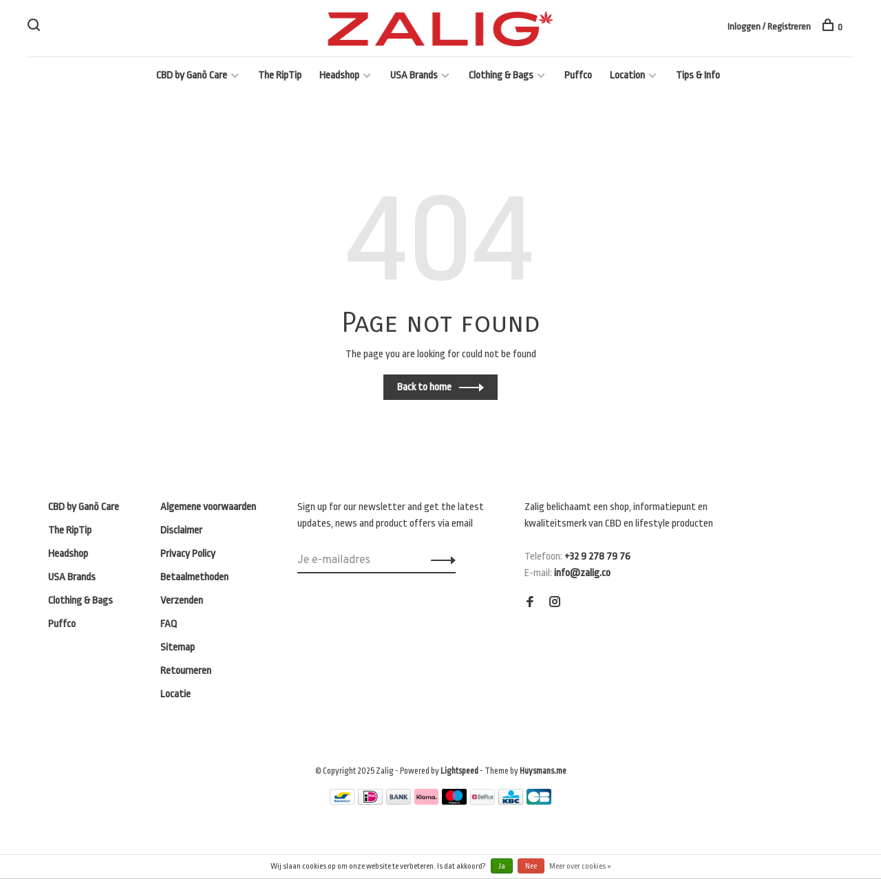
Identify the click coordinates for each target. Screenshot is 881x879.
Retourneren (185, 671)
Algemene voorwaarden (208, 507)
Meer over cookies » (580, 866)
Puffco (578, 75)
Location (627, 75)
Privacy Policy (187, 554)
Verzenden (181, 600)
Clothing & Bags (501, 75)
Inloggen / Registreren (769, 26)
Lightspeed (459, 771)
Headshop (339, 75)
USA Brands (414, 75)
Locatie (175, 694)
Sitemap (177, 647)
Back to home (424, 387)
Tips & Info (698, 75)
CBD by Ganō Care (191, 75)
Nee (531, 866)
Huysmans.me (543, 771)
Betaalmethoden (194, 577)
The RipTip (279, 75)
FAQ (168, 624)
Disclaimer (181, 530)
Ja (501, 866)
